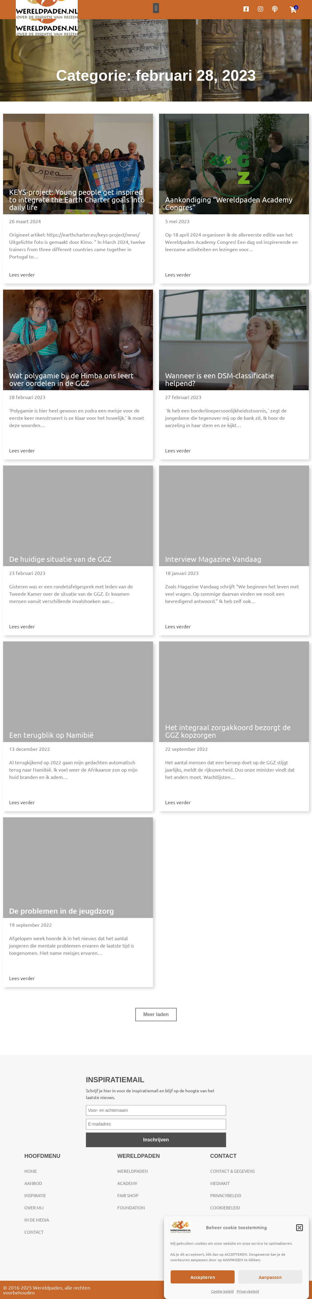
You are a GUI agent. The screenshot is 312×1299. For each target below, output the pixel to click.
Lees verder (22, 274)
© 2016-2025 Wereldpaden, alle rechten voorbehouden (46, 1289)
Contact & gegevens (232, 1171)
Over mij (34, 1207)
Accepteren (202, 1277)
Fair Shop (127, 1195)
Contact (34, 1232)
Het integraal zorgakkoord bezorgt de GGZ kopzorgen (228, 731)
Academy (127, 1183)
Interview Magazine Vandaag (213, 559)
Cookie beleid (222, 1291)
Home (30, 1171)
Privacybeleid (248, 1291)
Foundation (131, 1207)
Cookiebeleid (225, 1207)
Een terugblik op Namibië (51, 734)
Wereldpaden (132, 1171)
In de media (36, 1219)
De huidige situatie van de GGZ (60, 559)
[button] (299, 1228)
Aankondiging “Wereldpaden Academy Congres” (228, 203)
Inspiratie (35, 1195)
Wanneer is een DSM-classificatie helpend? (219, 379)
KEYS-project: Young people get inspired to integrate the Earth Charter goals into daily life (77, 199)
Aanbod (33, 1183)
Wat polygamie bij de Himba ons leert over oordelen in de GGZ (71, 379)
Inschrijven (156, 1139)
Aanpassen (270, 1277)
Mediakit (220, 1183)
